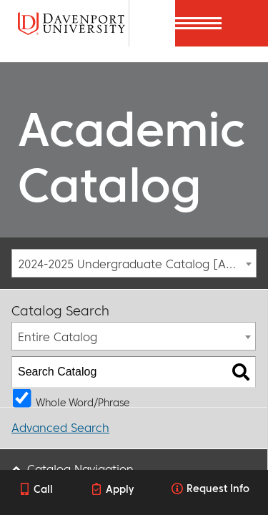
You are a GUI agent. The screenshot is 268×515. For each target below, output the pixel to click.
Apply (120, 489)
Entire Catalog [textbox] (57, 337)
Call (43, 489)
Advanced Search (60, 428)
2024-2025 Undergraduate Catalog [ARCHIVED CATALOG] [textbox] (137, 264)
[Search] (152, 23)
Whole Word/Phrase (82, 401)
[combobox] (134, 263)
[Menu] (245, 23)
